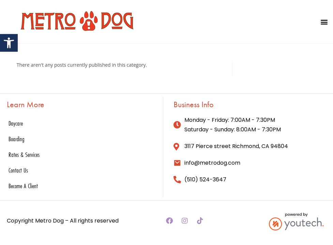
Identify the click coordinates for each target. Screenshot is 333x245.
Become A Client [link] (23, 185)
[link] (9, 43)
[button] (324, 21)
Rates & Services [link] (24, 154)
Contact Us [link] (18, 170)
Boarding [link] (17, 138)
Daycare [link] (16, 123)
